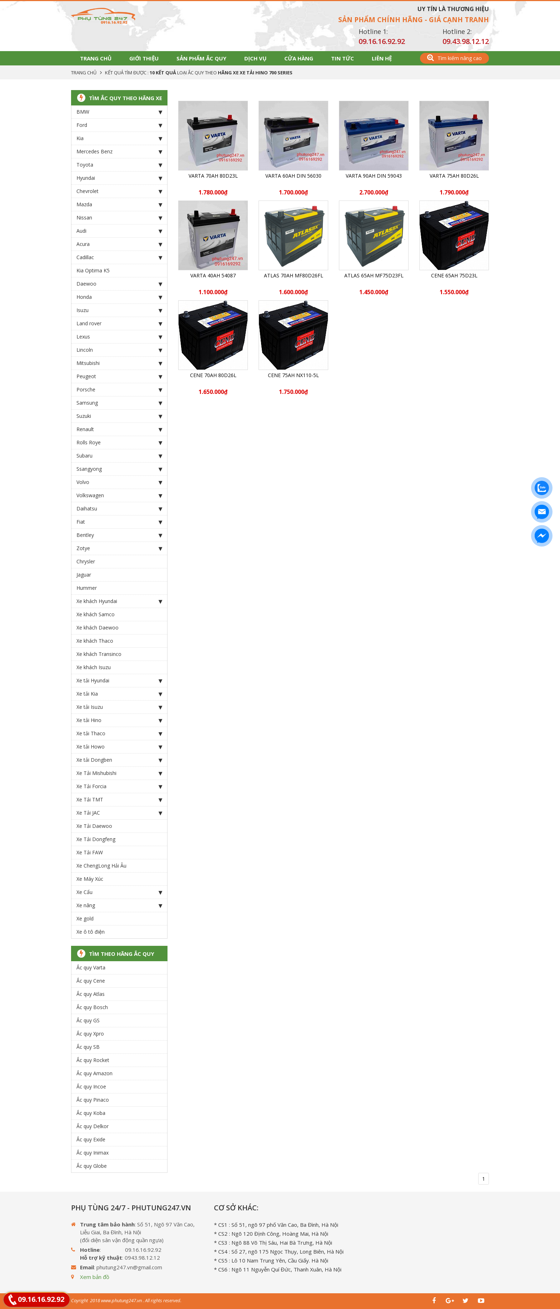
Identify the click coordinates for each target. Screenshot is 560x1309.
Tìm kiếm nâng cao (454, 57)
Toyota (119, 164)
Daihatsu (119, 508)
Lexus (119, 336)
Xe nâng (119, 905)
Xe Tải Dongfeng (95, 839)
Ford (119, 125)
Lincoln (119, 350)
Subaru (119, 455)
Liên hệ (382, 58)
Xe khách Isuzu (93, 667)
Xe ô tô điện (90, 931)
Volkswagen (119, 495)
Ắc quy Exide (90, 1139)
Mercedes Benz (119, 151)
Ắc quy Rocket (92, 1060)
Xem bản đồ (94, 1276)
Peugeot (119, 376)
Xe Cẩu (119, 892)
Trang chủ (95, 58)
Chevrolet (119, 191)
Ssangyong (119, 469)
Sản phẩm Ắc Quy (201, 58)
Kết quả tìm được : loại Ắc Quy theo (198, 72)
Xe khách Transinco (98, 654)
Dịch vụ (255, 58)
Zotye (119, 548)
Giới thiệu (144, 58)
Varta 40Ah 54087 (213, 275)
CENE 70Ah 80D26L (213, 375)
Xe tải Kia (119, 693)
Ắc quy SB (88, 1046)
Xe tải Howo (119, 746)
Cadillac (119, 257)
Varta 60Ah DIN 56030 (293, 175)
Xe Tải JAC (119, 812)
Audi (119, 230)
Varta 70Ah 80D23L (213, 175)
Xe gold (85, 918)
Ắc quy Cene (90, 980)
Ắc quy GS (88, 1020)
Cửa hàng (298, 58)
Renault (119, 429)
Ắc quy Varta (90, 967)
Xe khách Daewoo (97, 627)
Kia (119, 138)
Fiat (119, 521)
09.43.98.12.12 (465, 41)
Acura (119, 244)
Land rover (119, 323)
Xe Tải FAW (89, 852)
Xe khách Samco (95, 614)
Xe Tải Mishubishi (119, 773)
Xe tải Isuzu (119, 707)
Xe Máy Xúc (89, 878)
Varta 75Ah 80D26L (454, 175)
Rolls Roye (119, 442)
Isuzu (119, 310)
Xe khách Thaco (94, 640)
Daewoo (119, 283)
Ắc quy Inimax (92, 1152)
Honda (119, 297)
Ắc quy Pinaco (92, 1099)
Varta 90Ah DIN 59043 (374, 175)
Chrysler (85, 561)
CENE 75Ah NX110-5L (293, 375)
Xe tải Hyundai (119, 680)
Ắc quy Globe (91, 1165)
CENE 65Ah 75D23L (454, 275)
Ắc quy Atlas (90, 994)
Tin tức (342, 58)
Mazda (119, 204)
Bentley (119, 535)
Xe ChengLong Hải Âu (101, 865)
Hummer (86, 587)
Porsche (119, 389)
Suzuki (119, 416)
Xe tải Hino (119, 720)
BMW (119, 111)
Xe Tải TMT (119, 799)
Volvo (119, 482)
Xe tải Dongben (119, 760)
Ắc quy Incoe (91, 1086)
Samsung (119, 402)
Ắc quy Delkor (92, 1126)
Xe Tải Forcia (119, 786)
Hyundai (119, 178)
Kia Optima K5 (93, 270)
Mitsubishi (119, 363)
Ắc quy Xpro (90, 1033)
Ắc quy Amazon (94, 1073)
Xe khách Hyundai (119, 601)
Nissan (119, 217)
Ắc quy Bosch (92, 1007)
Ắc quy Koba (90, 1113)
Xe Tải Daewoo (94, 826)
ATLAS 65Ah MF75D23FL (374, 275)
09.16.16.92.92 (382, 41)
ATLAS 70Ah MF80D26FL (293, 275)
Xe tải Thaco (119, 733)
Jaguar (83, 574)
